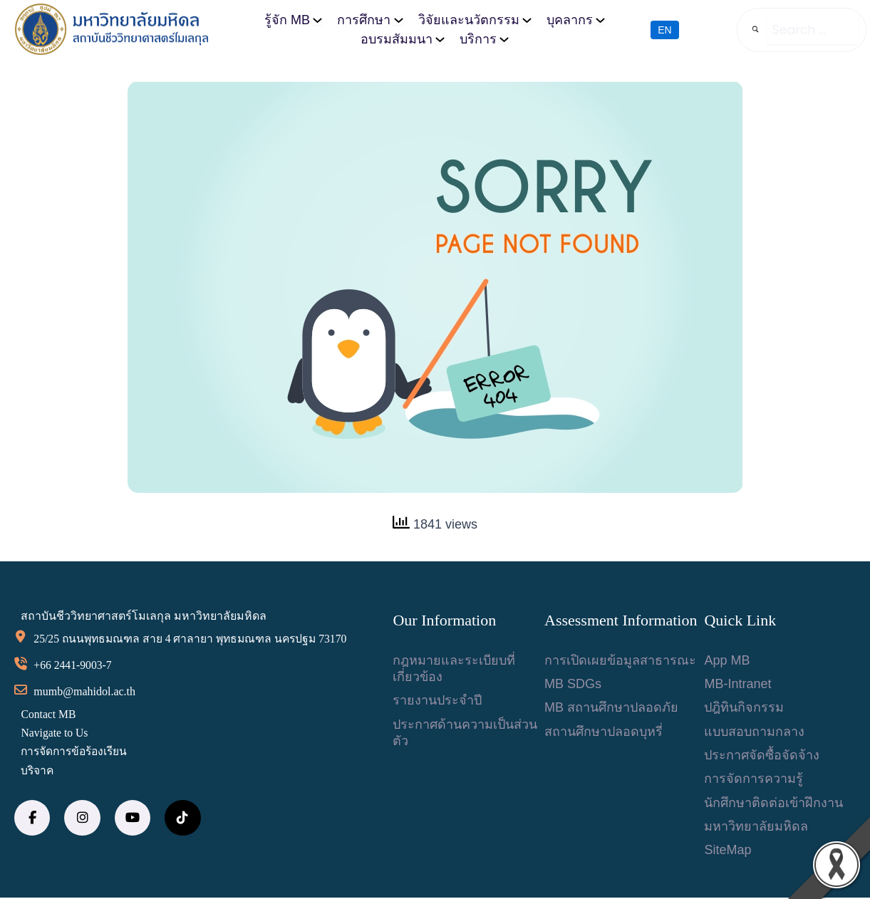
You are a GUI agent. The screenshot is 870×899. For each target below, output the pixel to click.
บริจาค (38, 771)
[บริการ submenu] (504, 38)
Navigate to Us (55, 733)
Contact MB (49, 715)
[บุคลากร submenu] (600, 19)
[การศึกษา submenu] (398, 19)
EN (664, 29)
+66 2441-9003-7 (74, 666)
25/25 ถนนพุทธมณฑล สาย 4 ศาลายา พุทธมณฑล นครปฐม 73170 (195, 639)
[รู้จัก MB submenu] (317, 19)
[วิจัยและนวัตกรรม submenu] (527, 19)
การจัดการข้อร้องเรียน (77, 753)
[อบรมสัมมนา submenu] (440, 38)
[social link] (32, 818)
